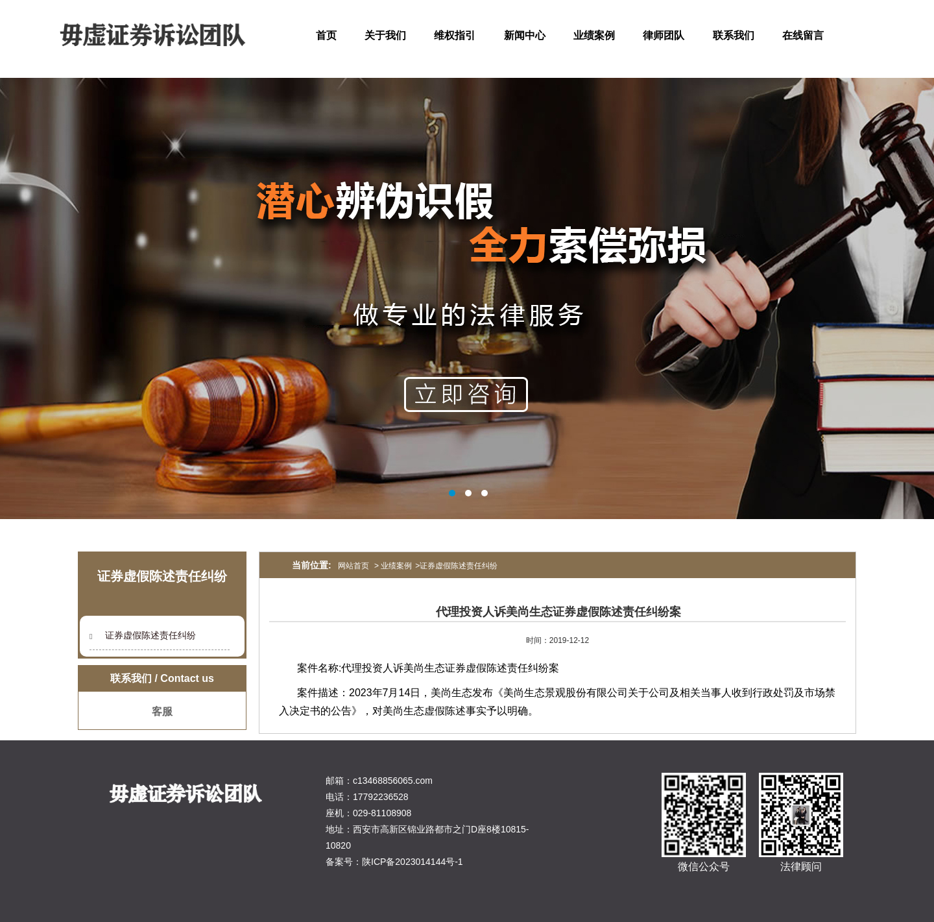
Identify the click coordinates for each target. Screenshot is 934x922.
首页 (326, 35)
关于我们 (385, 35)
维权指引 (454, 35)
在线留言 (803, 35)
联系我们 (733, 35)
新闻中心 (524, 35)
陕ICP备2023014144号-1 (412, 861)
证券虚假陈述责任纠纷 (150, 635)
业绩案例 (594, 35)
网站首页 (353, 565)
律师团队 (663, 35)
